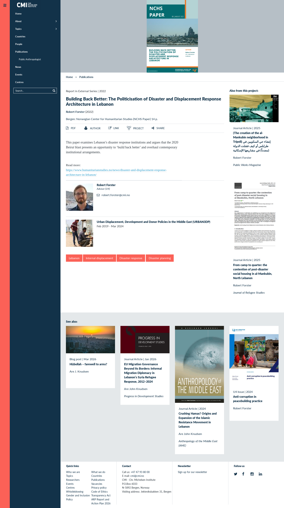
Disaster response (131, 258)
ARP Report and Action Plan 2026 (100, 501)
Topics (18, 28)
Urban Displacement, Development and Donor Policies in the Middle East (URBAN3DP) (153, 222)
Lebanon (74, 258)
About (18, 21)
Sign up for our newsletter (192, 472)
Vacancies (96, 484)
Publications (21, 51)
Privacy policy (98, 487)
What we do (98, 472)
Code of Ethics (99, 491)
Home (18, 13)
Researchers (73, 480)
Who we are (73, 472)
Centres (19, 82)
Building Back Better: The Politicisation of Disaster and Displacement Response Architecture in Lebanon (143, 101)
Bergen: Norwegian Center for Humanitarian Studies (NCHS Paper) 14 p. (112, 119)
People (18, 44)
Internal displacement (99, 258)
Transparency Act (100, 495)
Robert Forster (75, 112)
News (18, 67)
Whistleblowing (74, 491)
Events (18, 74)
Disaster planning (160, 258)
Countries (20, 36)
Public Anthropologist (30, 59)
